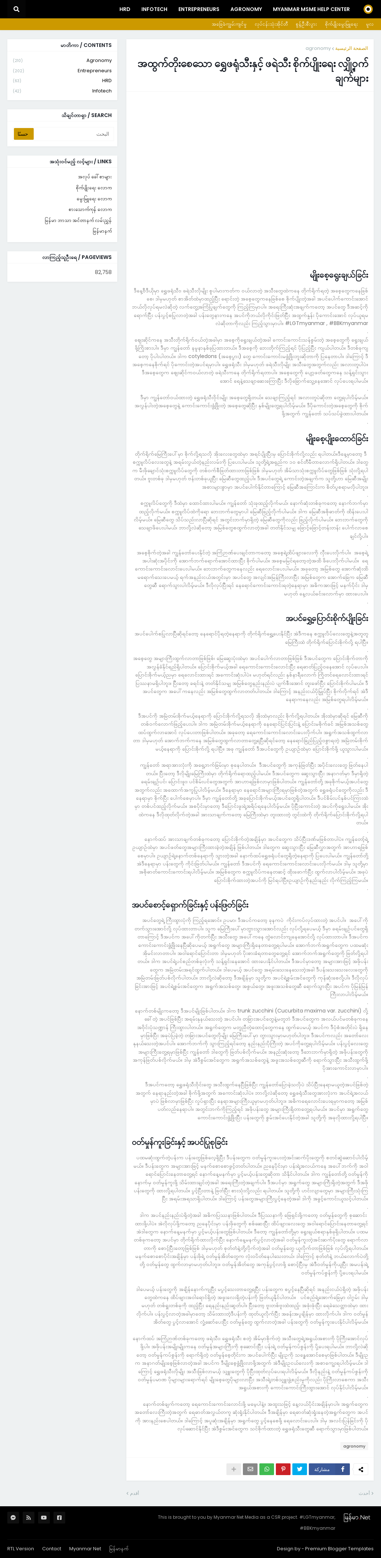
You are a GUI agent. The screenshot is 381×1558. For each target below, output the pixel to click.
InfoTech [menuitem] (154, 9)
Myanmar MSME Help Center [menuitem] (311, 9)
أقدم (134, 1493)
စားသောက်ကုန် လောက (90, 209)
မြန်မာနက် (102, 230)
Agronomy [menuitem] (246, 9)
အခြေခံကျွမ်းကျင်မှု (229, 24)
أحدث (364, 1493)
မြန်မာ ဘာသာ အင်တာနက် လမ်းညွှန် (78, 220)
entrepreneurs (62, 71)
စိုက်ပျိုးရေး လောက (94, 187)
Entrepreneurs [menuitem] (198, 9)
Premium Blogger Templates (339, 1548)
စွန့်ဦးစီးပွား (306, 24)
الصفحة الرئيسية (351, 48)
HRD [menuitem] (124, 9)
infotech (62, 91)
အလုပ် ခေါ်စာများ (95, 176)
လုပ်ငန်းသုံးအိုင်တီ (271, 24)
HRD (62, 81)
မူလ (370, 24)
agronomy (318, 48)
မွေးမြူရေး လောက (94, 198)
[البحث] (73, 134)
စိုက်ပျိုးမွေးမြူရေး (341, 24)
